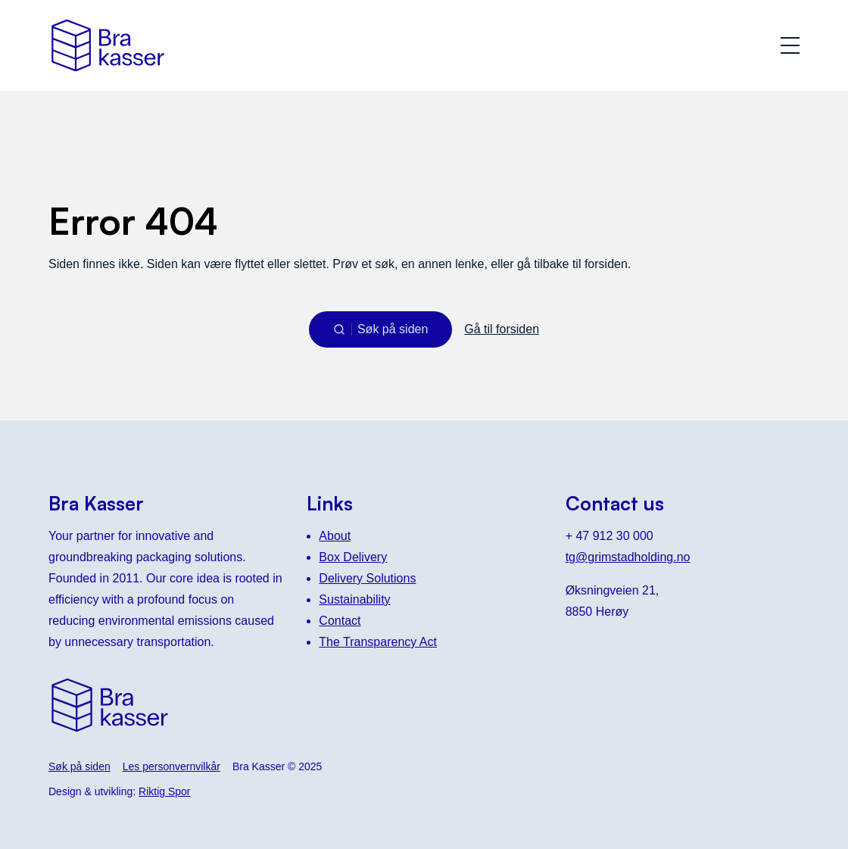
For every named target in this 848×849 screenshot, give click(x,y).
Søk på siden (79, 766)
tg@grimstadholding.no (628, 557)
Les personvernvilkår (171, 766)
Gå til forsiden (501, 329)
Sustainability (354, 599)
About (335, 535)
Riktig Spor (164, 791)
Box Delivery (353, 557)
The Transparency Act (378, 641)
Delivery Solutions (367, 578)
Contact (339, 620)
